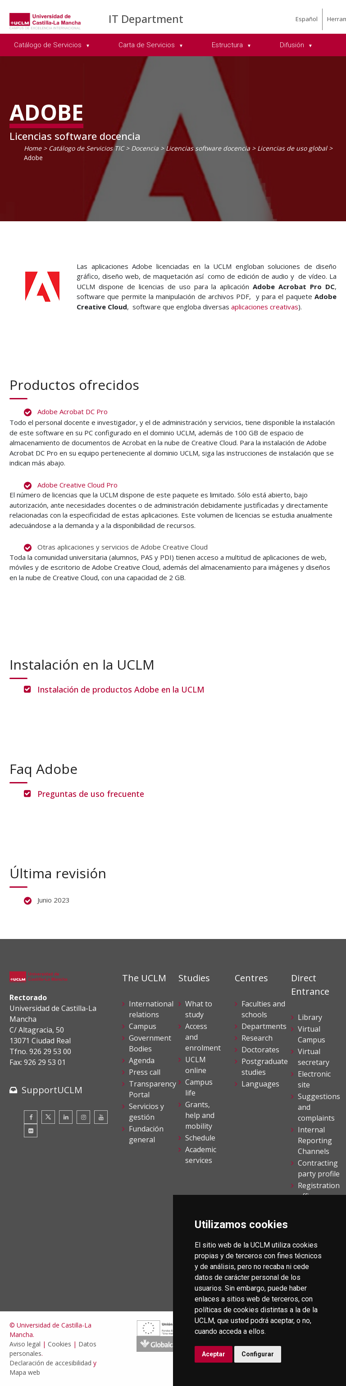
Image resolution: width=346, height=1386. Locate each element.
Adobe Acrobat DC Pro (72, 411)
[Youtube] (101, 1117)
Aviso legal (25, 1344)
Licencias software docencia (208, 148)
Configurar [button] (257, 1354)
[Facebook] (30, 1117)
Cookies (59, 1344)
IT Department (146, 18)
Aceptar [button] (213, 1354)
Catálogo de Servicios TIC (86, 148)
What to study (198, 1009)
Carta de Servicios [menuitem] (147, 45)
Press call (144, 1072)
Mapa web (24, 1372)
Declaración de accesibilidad (50, 1363)
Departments (264, 1026)
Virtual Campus (311, 1034)
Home (32, 148)
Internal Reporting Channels (315, 1140)
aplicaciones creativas (264, 306)
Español (307, 19)
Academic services (200, 1155)
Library (310, 1017)
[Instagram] (83, 1117)
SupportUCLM (52, 1090)
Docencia (145, 148)
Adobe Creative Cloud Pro (77, 484)
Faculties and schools (263, 1009)
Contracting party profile (319, 1168)
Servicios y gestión (146, 1111)
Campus (142, 1026)
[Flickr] (30, 1130)
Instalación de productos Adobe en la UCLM (121, 689)
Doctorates (260, 1050)
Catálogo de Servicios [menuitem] (48, 45)
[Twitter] (48, 1117)
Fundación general (146, 1134)
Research (257, 1038)
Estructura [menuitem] (228, 45)
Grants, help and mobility (199, 1115)
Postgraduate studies (264, 1066)
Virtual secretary (313, 1056)
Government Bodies (150, 1043)
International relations (151, 1009)
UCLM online (195, 1065)
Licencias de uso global (292, 148)
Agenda (142, 1060)
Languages (260, 1084)
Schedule (200, 1138)
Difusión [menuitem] (293, 45)
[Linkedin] (66, 1117)
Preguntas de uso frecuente (90, 793)
